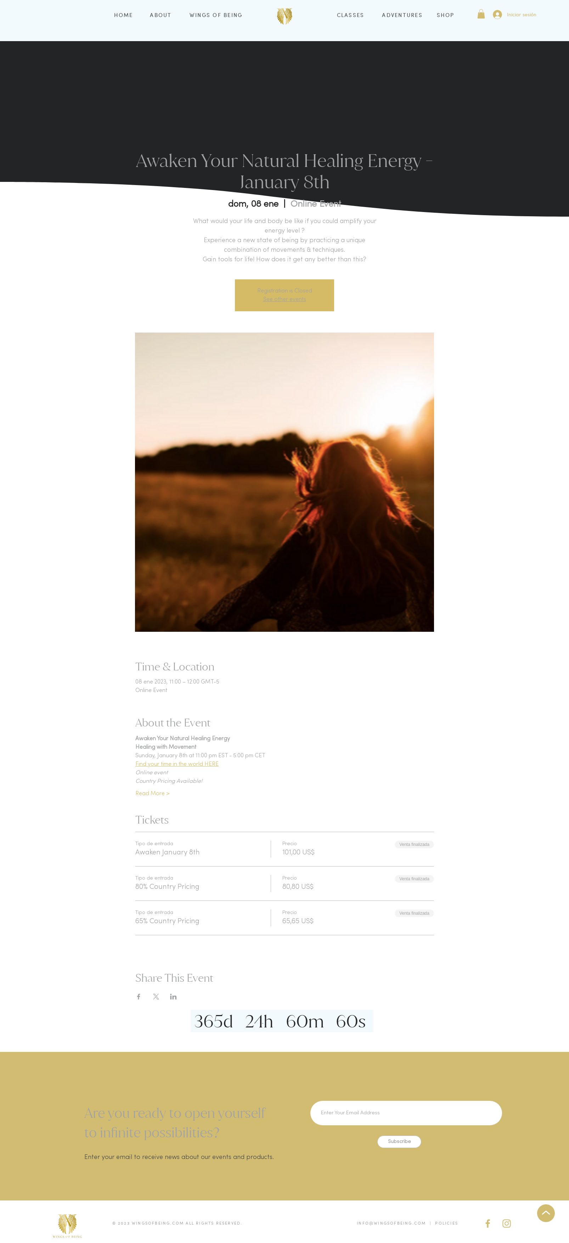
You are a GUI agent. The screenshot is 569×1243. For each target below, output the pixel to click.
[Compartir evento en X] (156, 996)
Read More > (152, 794)
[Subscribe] (399, 1142)
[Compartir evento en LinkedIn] (173, 996)
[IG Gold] (507, 1223)
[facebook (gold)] (488, 1223)
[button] (481, 13)
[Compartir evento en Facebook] (138, 996)
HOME (123, 15)
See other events (284, 299)
